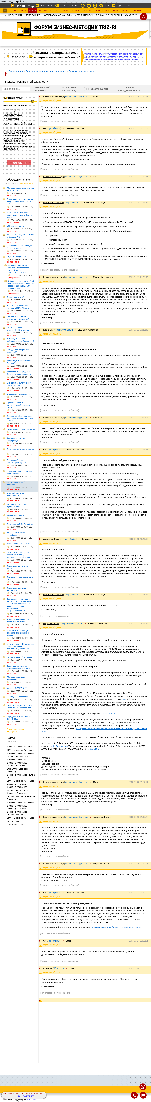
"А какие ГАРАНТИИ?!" (17, 688)
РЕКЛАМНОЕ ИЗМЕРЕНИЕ (109, 15)
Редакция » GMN (15, 824)
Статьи (23, 10)
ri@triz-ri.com (123, 5)
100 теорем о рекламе (17, 226)
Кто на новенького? (15, 297)
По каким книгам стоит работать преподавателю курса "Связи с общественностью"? (19, 269)
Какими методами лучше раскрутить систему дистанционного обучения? (19, 554)
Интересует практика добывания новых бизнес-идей (20, 340)
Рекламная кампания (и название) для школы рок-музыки (18, 632)
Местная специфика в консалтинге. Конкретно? (18, 318)
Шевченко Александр (53, 96)
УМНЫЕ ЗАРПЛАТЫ (13, 15)
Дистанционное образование (19, 657)
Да (19, 1096)
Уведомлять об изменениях (42, 89)
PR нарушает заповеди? (17, 697)
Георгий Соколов (51, 623)
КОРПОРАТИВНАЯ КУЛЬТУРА (57, 15)
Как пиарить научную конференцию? (16, 439)
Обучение (87, 10)
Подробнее (28, 1096)
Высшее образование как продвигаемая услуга (18, 620)
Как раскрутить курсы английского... (16, 589)
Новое (13, 10)
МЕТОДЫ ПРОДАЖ (84, 15)
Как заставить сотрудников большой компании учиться (19, 373)
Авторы (43, 10)
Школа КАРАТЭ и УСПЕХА (18, 544)
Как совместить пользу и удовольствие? (18, 505)
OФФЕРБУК (131, 15)
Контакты (126, 10)
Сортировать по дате (26, 183)
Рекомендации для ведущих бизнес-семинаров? (19, 472)
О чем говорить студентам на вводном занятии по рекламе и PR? (20, 201)
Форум (32, 10)
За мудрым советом (15, 515)
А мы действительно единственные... (16, 494)
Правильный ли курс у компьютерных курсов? (17, 461)
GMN (45, 128)
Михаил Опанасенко (53, 202)
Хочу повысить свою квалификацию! (16, 534)
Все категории (16, 71)
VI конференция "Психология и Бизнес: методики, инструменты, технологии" (20, 646)
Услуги (53, 10)
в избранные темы (100, 89)
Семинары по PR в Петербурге (20, 524)
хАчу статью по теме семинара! (21, 429)
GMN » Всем (13, 821)
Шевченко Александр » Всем (20, 746)
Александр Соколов (52, 539)
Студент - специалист (16, 257)
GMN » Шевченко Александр (20, 750)
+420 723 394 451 (69, 5)
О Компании (112, 10)
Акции (137, 10)
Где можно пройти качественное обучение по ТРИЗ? (18, 404)
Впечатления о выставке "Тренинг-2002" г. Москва (18, 306)
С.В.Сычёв (31, 1100)
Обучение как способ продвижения (16, 678)
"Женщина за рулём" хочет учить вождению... (19, 384)
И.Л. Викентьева (59, 746)
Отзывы (99, 10)
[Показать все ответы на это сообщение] (59, 121)
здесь (124, 699)
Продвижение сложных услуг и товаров (46, 71)
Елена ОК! (48, 330)
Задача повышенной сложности (16, 483)
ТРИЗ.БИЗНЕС (33, 15)
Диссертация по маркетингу (19, 394)
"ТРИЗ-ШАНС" (109, 713)
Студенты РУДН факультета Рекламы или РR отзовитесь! (19, 706)
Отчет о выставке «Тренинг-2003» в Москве (18, 329)
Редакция (47, 968)
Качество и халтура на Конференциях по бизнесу (18, 667)
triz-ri (106, 5)
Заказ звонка (47, 5)
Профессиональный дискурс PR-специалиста (19, 247)
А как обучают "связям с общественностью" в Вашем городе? (19, 214)
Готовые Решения (69, 10)
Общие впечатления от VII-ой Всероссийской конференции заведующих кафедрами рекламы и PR (21, 284)
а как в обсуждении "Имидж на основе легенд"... (116, 927)
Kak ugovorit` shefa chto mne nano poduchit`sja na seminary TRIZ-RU (20, 418)
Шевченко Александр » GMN (20, 753)
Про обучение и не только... (83, 71)
